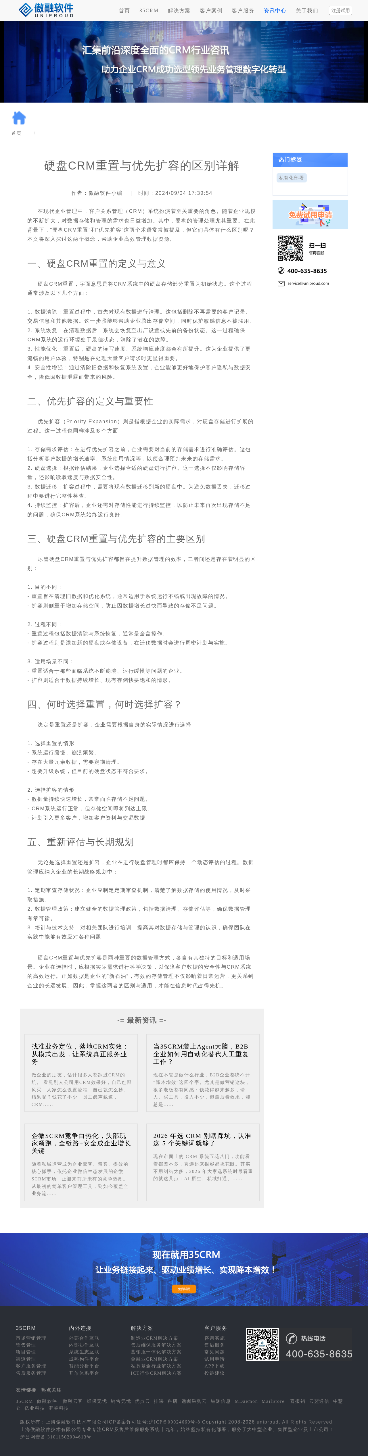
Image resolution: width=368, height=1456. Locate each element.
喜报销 (297, 1401)
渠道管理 (26, 1359)
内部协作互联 (84, 1344)
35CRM (149, 11)
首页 (124, 11)
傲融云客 (73, 1401)
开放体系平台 (84, 1373)
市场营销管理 (31, 1338)
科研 (173, 1401)
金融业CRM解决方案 (155, 1359)
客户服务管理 (31, 1365)
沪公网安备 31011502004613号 (56, 1436)
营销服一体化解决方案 (156, 1351)
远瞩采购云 (194, 1401)
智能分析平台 (84, 1365)
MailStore (273, 1401)
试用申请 (214, 1359)
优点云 (142, 1401)
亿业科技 (34, 1408)
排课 (159, 1401)
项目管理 (26, 1351)
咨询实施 (214, 1338)
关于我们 (307, 11)
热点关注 (51, 1390)
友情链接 (26, 1390)
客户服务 (243, 11)
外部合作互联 (84, 1338)
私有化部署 (291, 177)
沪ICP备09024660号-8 (174, 1422)
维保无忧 (97, 1401)
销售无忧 (121, 1401)
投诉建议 (214, 1373)
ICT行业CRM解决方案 (156, 1373)
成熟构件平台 (84, 1359)
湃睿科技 (59, 1408)
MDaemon (246, 1401)
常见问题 (214, 1351)
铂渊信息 (221, 1401)
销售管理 (26, 1344)
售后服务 (214, 1344)
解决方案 (179, 11)
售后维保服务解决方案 (156, 1344)
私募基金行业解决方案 (156, 1365)
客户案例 (211, 11)
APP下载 (214, 1365)
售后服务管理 (31, 1373)
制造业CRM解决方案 (155, 1338)
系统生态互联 (84, 1351)
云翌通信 (319, 1401)
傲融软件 (47, 1401)
